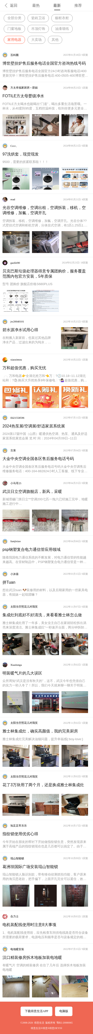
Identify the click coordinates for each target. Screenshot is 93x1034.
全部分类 (14, 18)
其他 (55, 40)
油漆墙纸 (62, 29)
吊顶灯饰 (38, 29)
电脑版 (63, 1011)
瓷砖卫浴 (38, 18)
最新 (57, 5)
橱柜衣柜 (62, 18)
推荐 (78, 5)
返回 (13, 5)
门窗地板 (14, 29)
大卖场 (36, 40)
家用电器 (14, 40)
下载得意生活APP (36, 1011)
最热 (36, 5)
